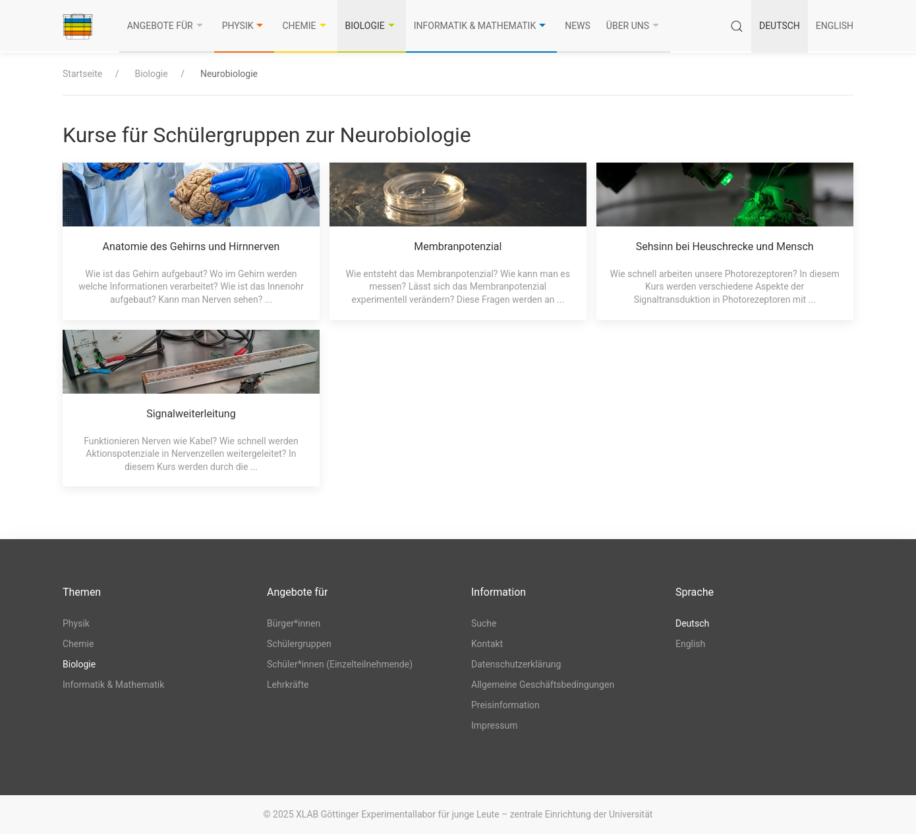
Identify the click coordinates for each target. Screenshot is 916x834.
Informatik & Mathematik (481, 25)
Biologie (371, 25)
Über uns (634, 25)
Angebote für (166, 25)
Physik (244, 25)
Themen (82, 592)
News (577, 25)
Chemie (305, 25)
